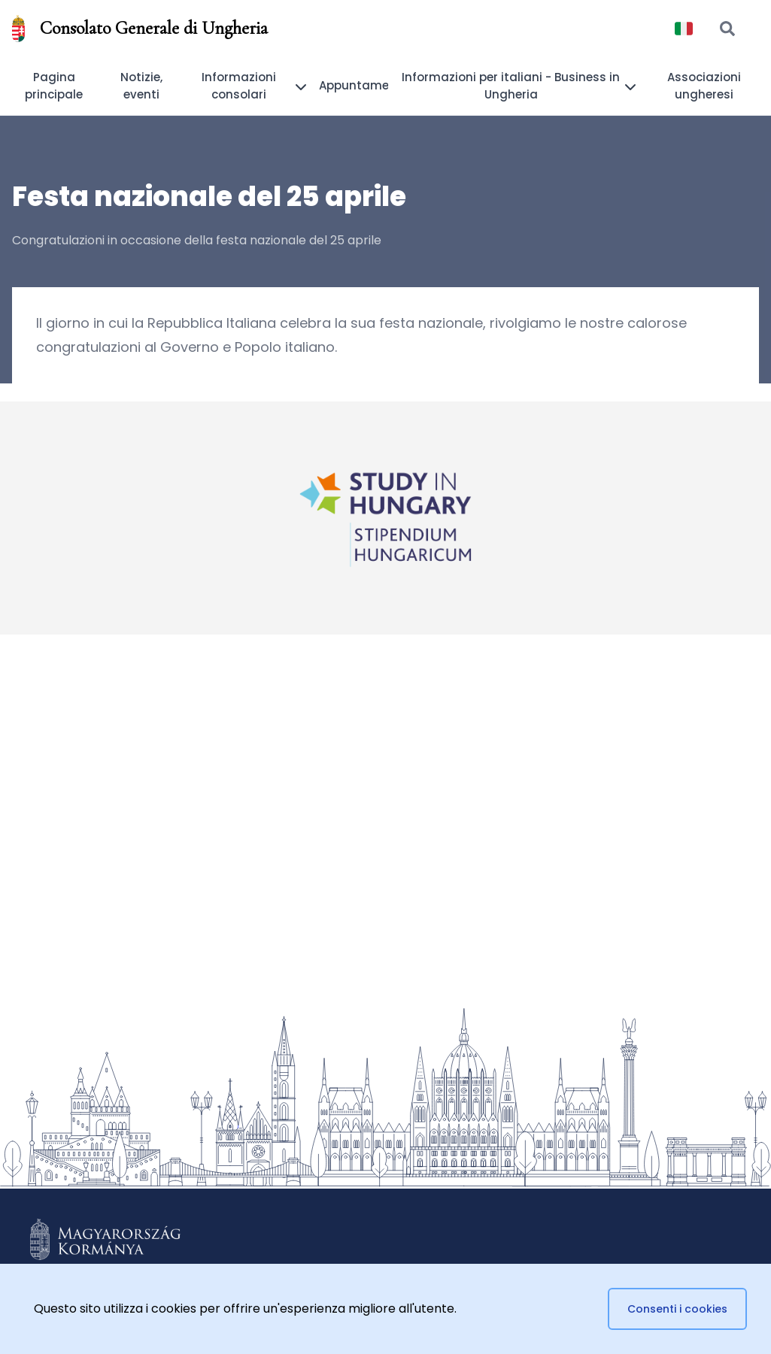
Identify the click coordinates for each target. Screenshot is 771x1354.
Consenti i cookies (677, 1308)
